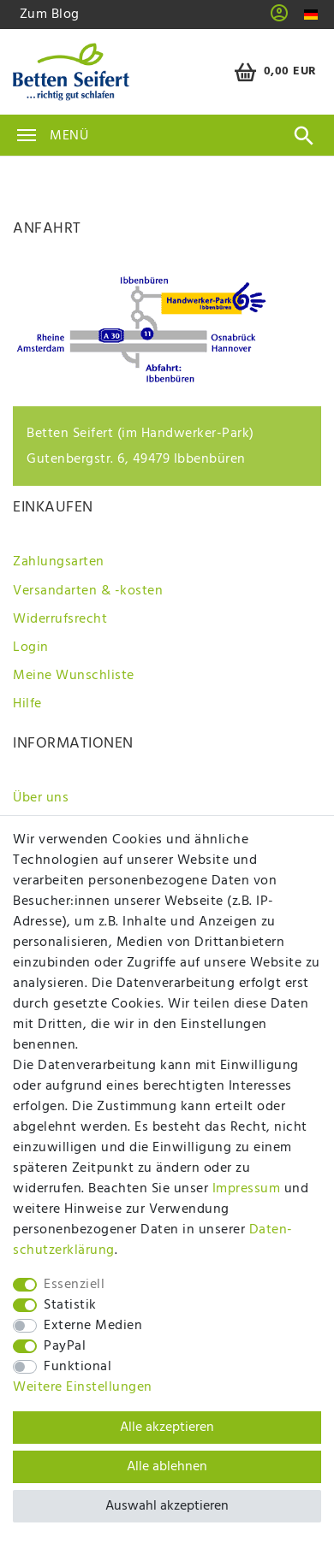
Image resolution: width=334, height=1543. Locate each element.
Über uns (41, 798)
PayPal (65, 1346)
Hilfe (27, 704)
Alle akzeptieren (167, 1427)
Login (31, 647)
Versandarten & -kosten (88, 591)
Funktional (77, 1367)
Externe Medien (93, 1325)
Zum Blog (50, 14)
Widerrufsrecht (60, 619)
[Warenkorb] (272, 72)
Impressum (246, 1189)
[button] (279, 19)
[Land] (311, 15)
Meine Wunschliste (73, 676)
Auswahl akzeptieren (167, 1506)
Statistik (70, 1305)
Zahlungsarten (58, 562)
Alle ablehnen (167, 1467)
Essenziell (74, 1284)
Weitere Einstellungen (82, 1387)
